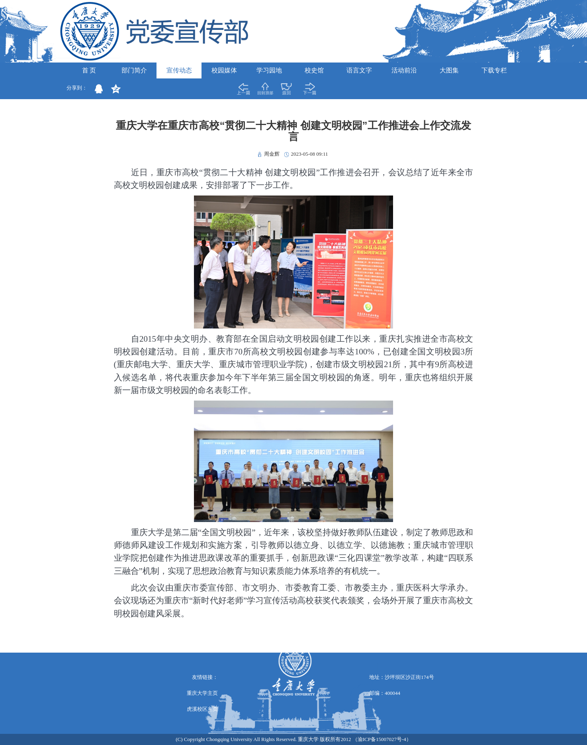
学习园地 (269, 70)
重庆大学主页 (202, 693)
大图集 (449, 70)
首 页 (89, 70)
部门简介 (134, 70)
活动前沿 (404, 70)
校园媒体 (224, 70)
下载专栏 (494, 70)
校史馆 (314, 70)
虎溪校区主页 (202, 709)
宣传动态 (179, 70)
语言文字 (359, 70)
